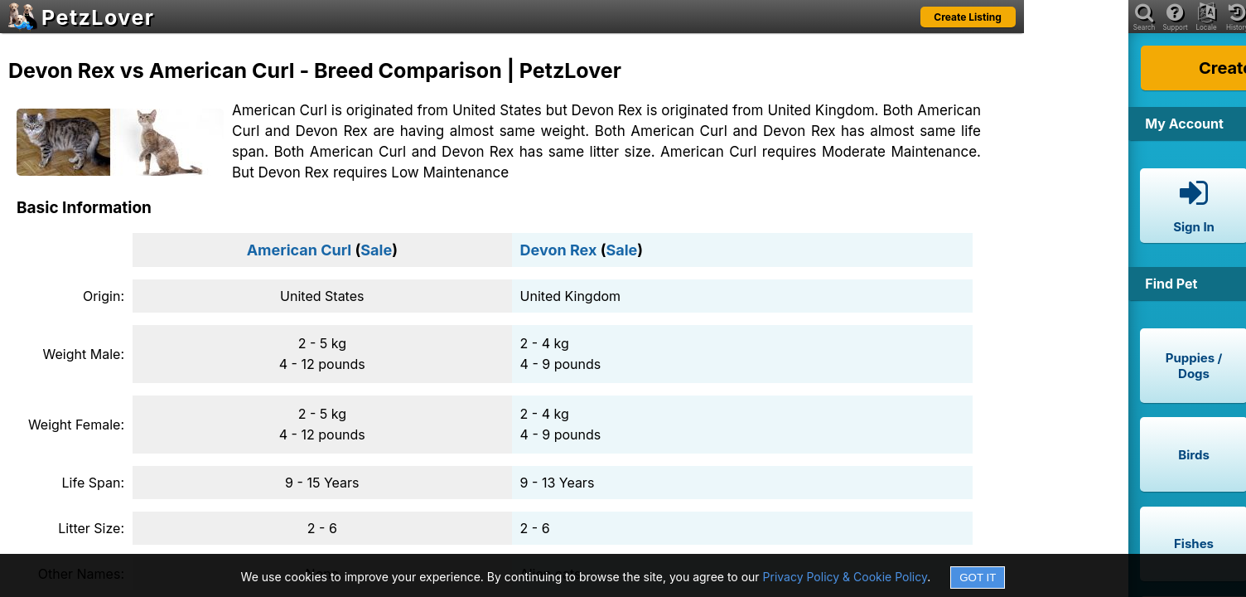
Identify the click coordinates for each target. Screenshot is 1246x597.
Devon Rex (558, 250)
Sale (376, 250)
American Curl (299, 250)
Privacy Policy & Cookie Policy (845, 577)
